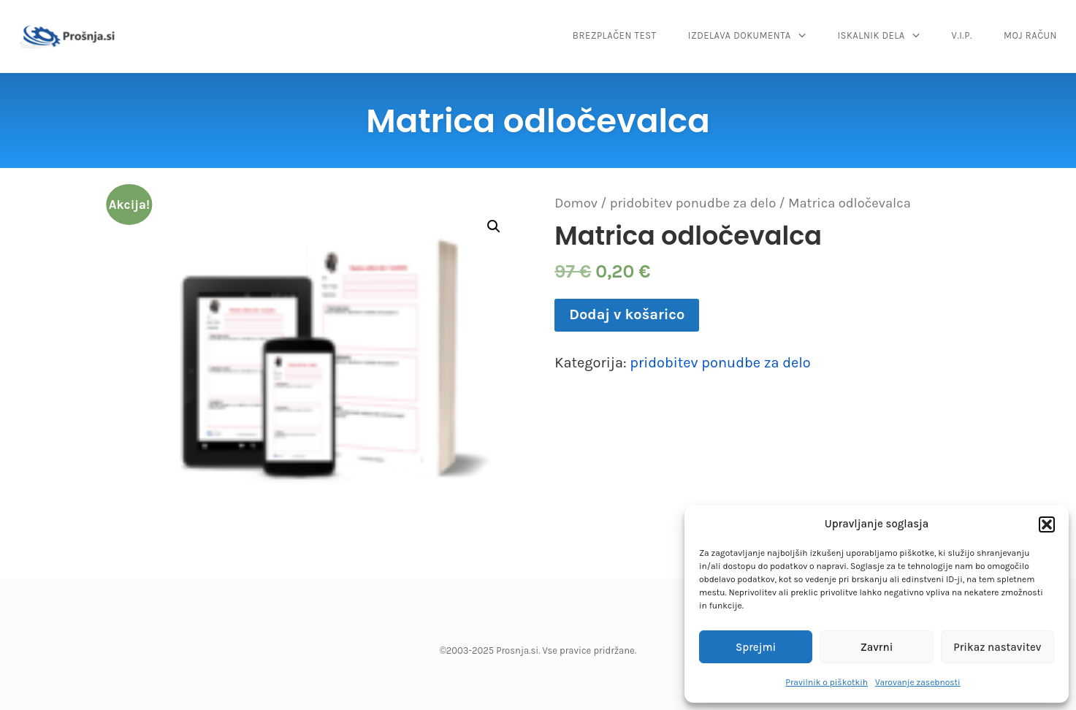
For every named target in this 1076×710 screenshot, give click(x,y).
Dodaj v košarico (626, 314)
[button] (1046, 524)
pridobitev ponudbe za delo (693, 203)
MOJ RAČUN (1030, 35)
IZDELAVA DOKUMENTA (739, 35)
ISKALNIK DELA (870, 35)
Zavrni (877, 647)
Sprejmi (756, 647)
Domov (576, 203)
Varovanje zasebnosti (918, 682)
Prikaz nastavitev (997, 647)
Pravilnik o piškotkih (826, 682)
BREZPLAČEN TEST (615, 35)
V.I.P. (962, 35)
